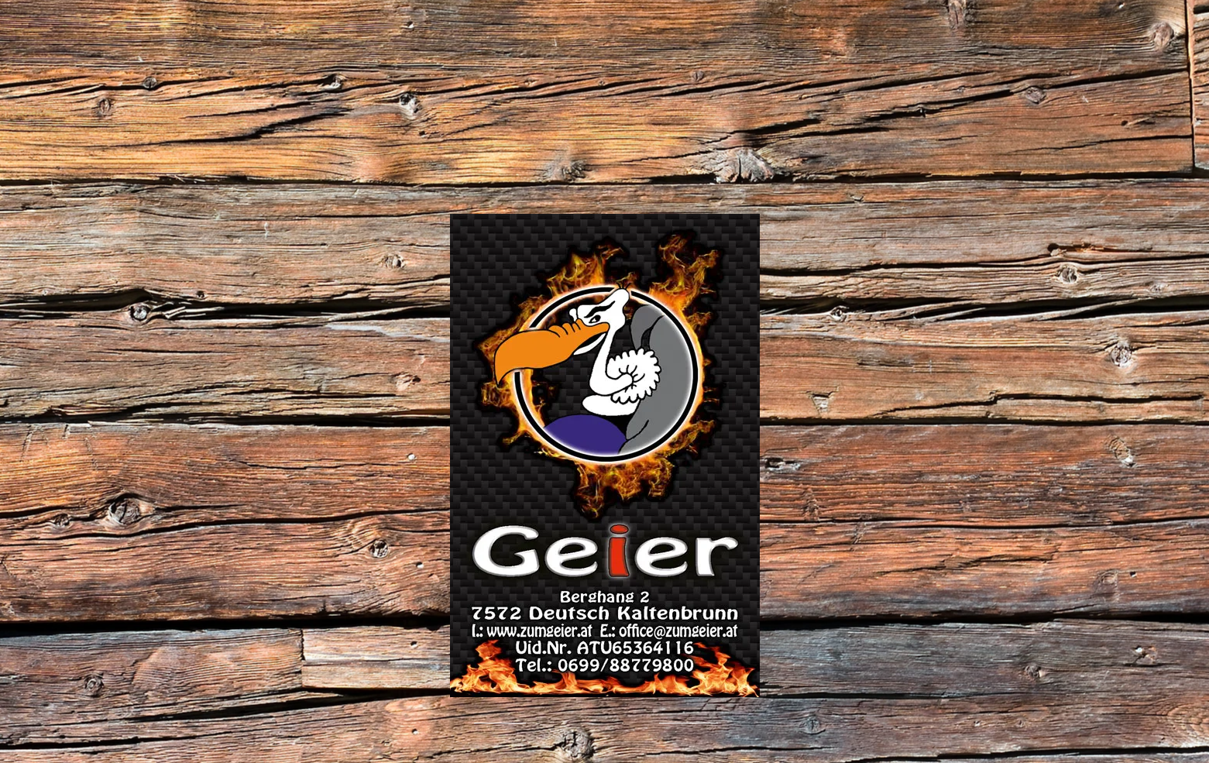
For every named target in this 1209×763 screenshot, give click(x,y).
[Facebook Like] (331, 721)
